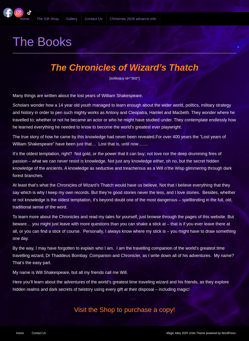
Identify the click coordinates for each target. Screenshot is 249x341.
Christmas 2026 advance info (133, 19)
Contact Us (93, 19)
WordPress (229, 333)
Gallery (72, 19)
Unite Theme (197, 333)
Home (20, 333)
